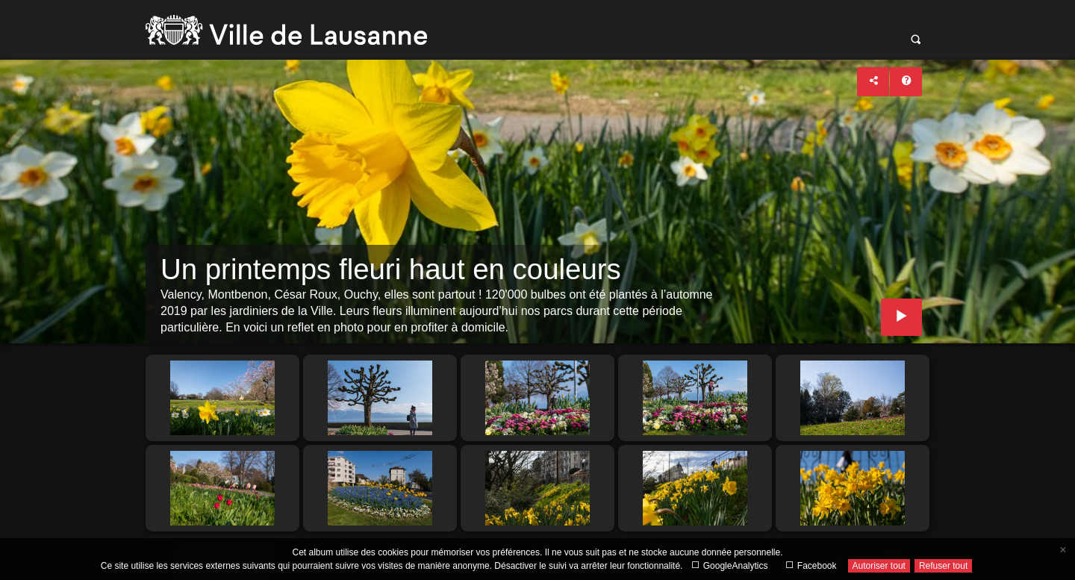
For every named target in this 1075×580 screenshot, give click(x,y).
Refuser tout (943, 566)
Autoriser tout (879, 566)
